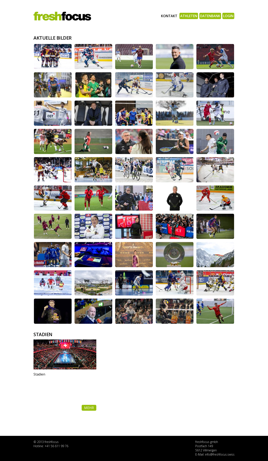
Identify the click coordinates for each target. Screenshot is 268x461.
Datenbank (210, 16)
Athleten (188, 16)
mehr (89, 407)
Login (228, 16)
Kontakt (169, 16)
